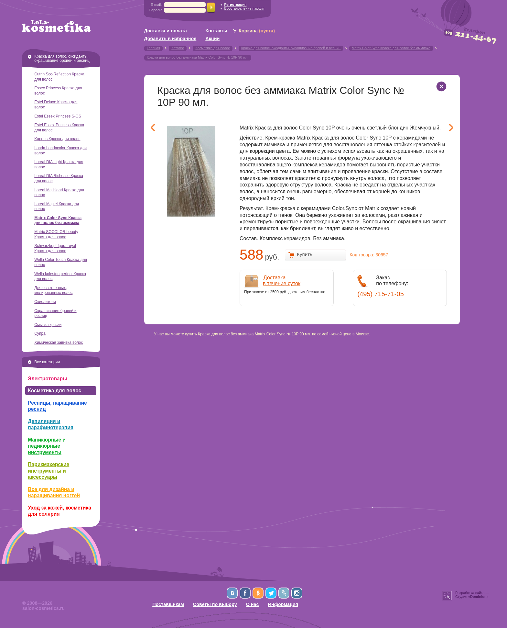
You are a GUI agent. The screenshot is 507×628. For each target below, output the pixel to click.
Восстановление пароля (244, 8)
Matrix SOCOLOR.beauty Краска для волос (56, 234)
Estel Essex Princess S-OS (57, 116)
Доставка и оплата (165, 30)
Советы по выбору (215, 604)
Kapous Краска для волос (57, 139)
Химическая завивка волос (58, 342)
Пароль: (155, 10)
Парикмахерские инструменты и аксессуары (48, 471)
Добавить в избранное (170, 38)
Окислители (45, 301)
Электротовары (47, 378)
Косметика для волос (54, 390)
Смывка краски (47, 324)
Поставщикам (168, 604)
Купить (304, 254)
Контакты (216, 30)
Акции (212, 38)
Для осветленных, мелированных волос (53, 290)
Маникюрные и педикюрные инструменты (47, 446)
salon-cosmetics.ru (43, 608)
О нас (252, 604)
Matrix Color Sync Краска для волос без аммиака (57, 220)
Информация (283, 604)
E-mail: (156, 4)
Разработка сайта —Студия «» (472, 595)
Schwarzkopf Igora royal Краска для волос (55, 248)
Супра (40, 333)
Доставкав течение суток (281, 280)
